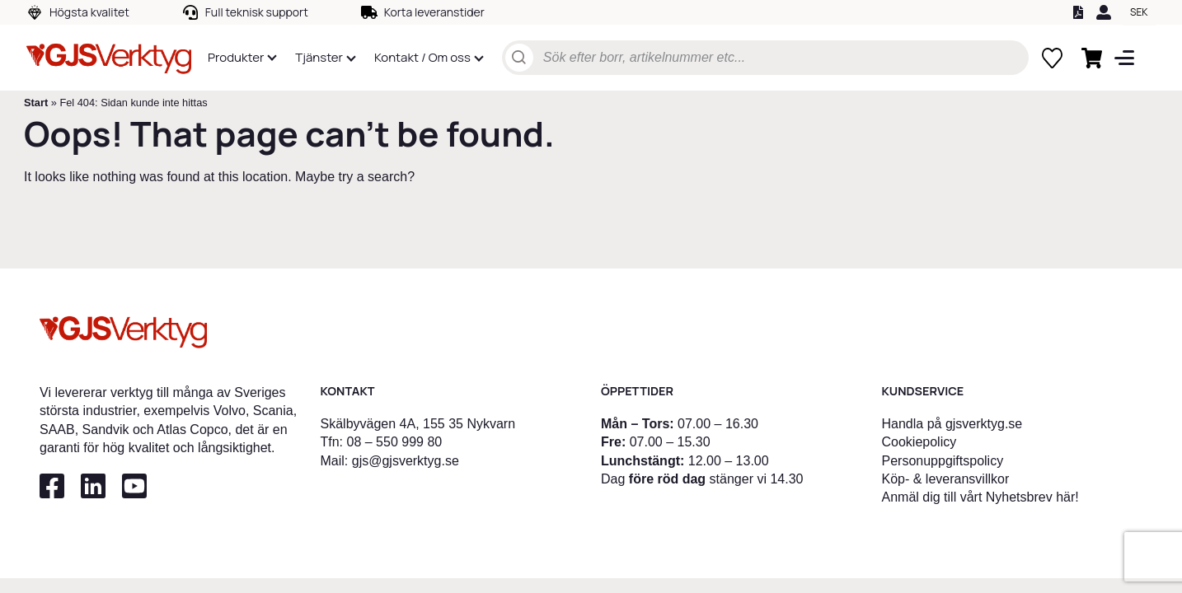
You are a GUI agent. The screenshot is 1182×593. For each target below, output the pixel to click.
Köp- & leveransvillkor (946, 479)
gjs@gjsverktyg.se (405, 461)
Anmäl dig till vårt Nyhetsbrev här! (980, 497)
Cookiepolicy (919, 442)
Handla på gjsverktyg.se (952, 424)
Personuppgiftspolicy (943, 461)
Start (36, 102)
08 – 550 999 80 (395, 442)
